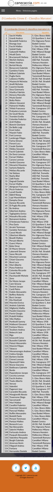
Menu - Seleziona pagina (19, 12)
